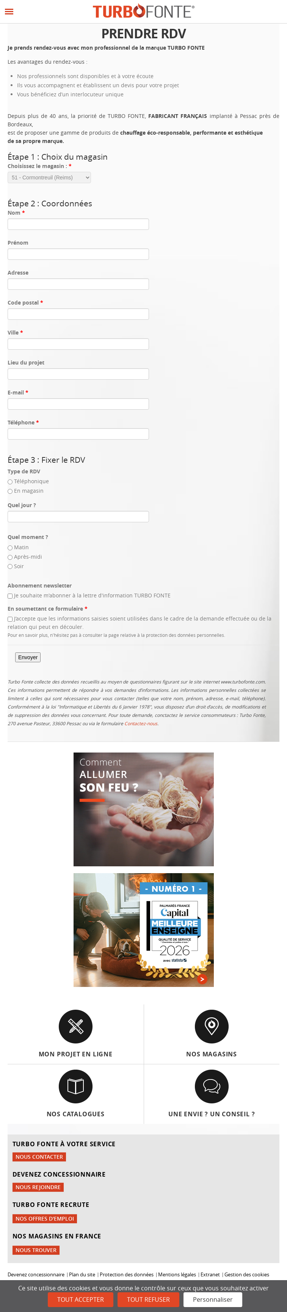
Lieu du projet (26, 362)
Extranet (210, 1274)
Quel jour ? (22, 505)
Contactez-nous (140, 723)
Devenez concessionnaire (36, 1274)
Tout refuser (148, 1299)
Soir (19, 566)
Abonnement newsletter (40, 585)
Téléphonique (31, 481)
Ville (15, 332)
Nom (16, 212)
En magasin (29, 490)
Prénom (18, 242)
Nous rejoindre (38, 1187)
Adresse (18, 272)
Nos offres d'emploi (45, 1218)
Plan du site (82, 1274)
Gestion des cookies (246, 1274)
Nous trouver (36, 1250)
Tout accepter (80, 1299)
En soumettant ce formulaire (48, 608)
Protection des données (127, 1274)
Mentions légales (177, 1274)
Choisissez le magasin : (40, 166)
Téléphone (23, 422)
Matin (21, 547)
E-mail (18, 392)
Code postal (25, 302)
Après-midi (28, 556)
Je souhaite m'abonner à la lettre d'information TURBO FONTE (92, 595)
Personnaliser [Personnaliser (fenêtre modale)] (213, 1299)
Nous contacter (39, 1156)
